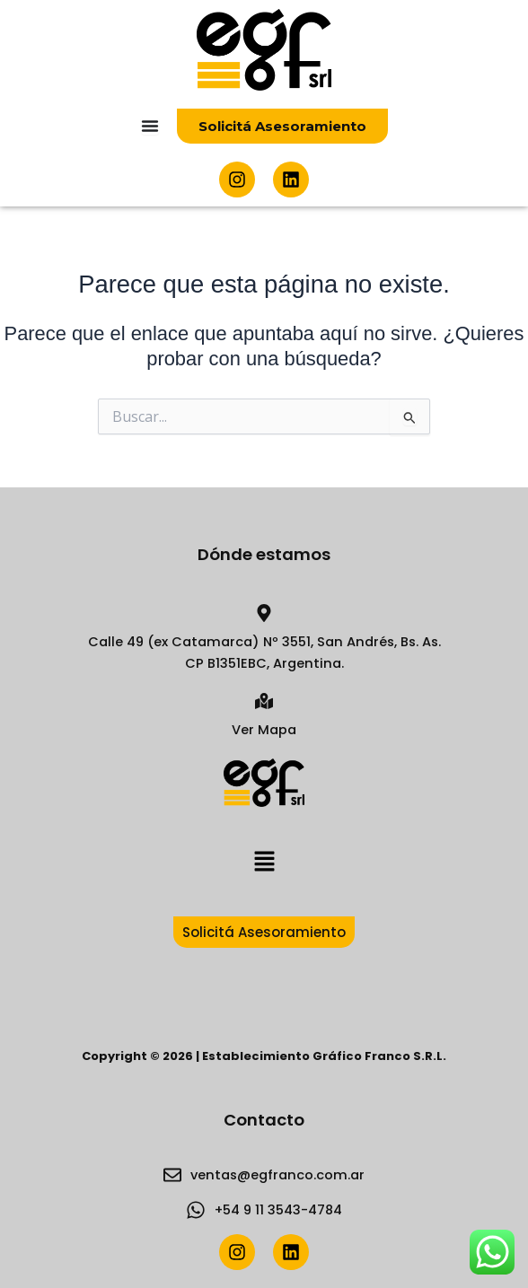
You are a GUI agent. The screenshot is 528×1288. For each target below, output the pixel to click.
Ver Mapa (264, 730)
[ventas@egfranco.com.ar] (172, 1175)
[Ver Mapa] (264, 701)
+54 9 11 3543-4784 (278, 1210)
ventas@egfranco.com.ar (277, 1175)
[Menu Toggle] (150, 126)
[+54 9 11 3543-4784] (196, 1210)
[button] (264, 862)
